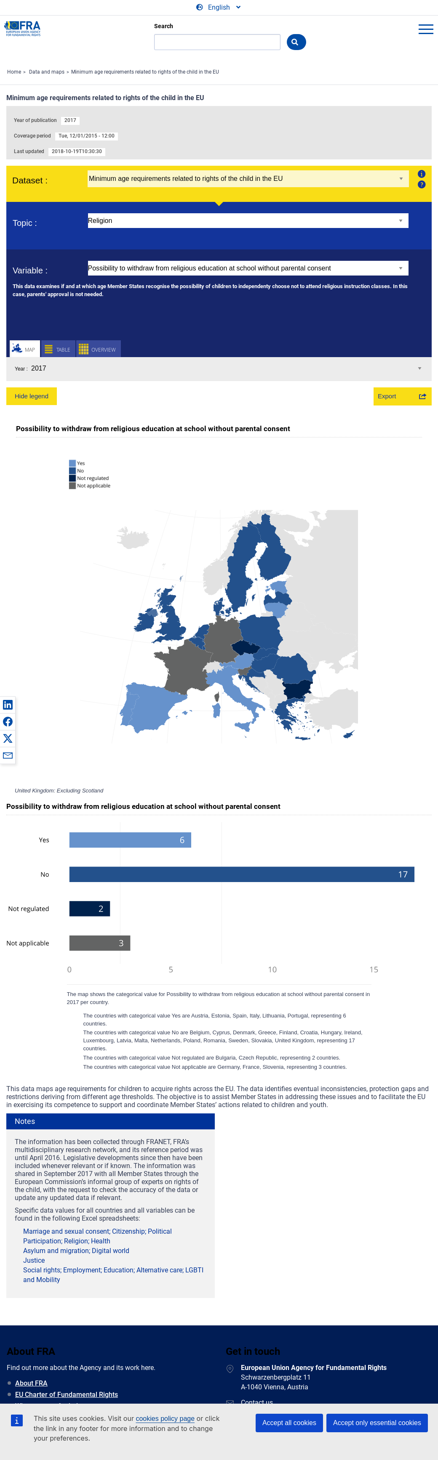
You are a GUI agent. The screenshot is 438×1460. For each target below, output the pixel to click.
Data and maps (46, 72)
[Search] (217, 42)
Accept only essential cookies (377, 1422)
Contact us (257, 1403)
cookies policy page (165, 1418)
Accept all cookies (289, 1422)
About (420, 174)
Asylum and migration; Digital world (76, 1251)
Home (14, 72)
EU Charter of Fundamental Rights (66, 1395)
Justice (34, 1260)
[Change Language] (219, 7)
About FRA (31, 1383)
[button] (7, 704)
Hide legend (31, 396)
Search (163, 26)
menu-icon (426, 29)
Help (420, 184)
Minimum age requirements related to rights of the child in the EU (145, 72)
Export (387, 396)
